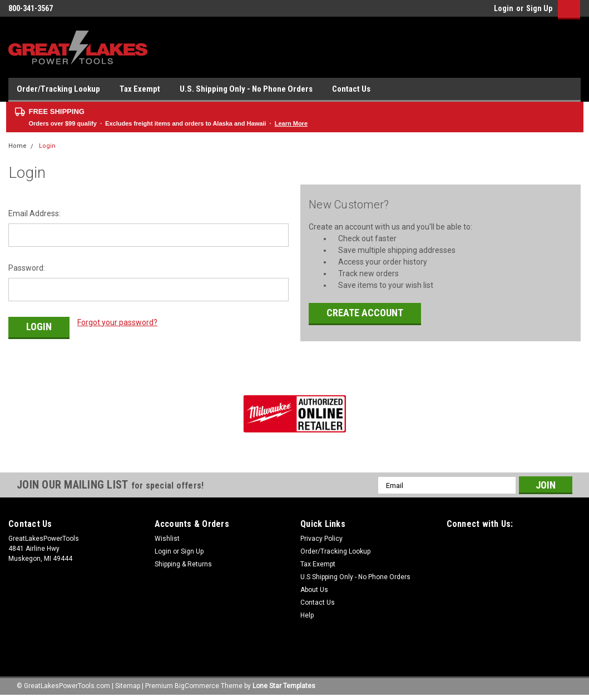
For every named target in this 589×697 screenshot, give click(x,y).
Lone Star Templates (284, 686)
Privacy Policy (321, 538)
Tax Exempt (140, 89)
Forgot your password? (117, 322)
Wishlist (167, 538)
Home (17, 146)
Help (307, 615)
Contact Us (351, 89)
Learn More (291, 123)
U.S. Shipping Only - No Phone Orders (246, 89)
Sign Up (539, 8)
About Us (314, 590)
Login (503, 8)
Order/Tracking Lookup (58, 89)
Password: (26, 267)
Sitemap (127, 686)
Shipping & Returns (183, 564)
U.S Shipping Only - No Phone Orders (355, 577)
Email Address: (34, 213)
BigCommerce (197, 686)
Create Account (364, 312)
